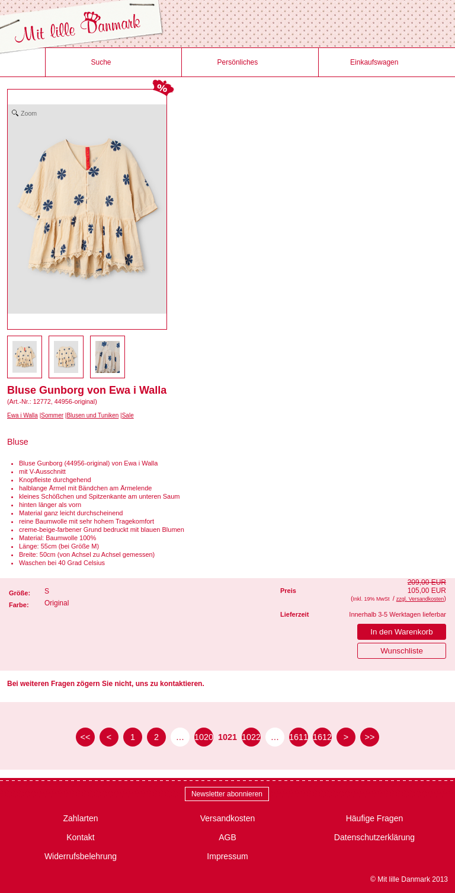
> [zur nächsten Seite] (346, 737)
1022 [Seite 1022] (251, 737)
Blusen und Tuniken (92, 415)
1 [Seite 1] (132, 737)
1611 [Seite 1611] (298, 737)
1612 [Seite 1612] (322, 737)
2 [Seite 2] (156, 737)
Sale (128, 415)
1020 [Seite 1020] (203, 737)
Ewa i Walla (22, 415)
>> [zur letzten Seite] (370, 737)
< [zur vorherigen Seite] (109, 737)
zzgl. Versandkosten (420, 599)
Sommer (52, 415)
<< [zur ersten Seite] (86, 737)
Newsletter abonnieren (226, 794)
